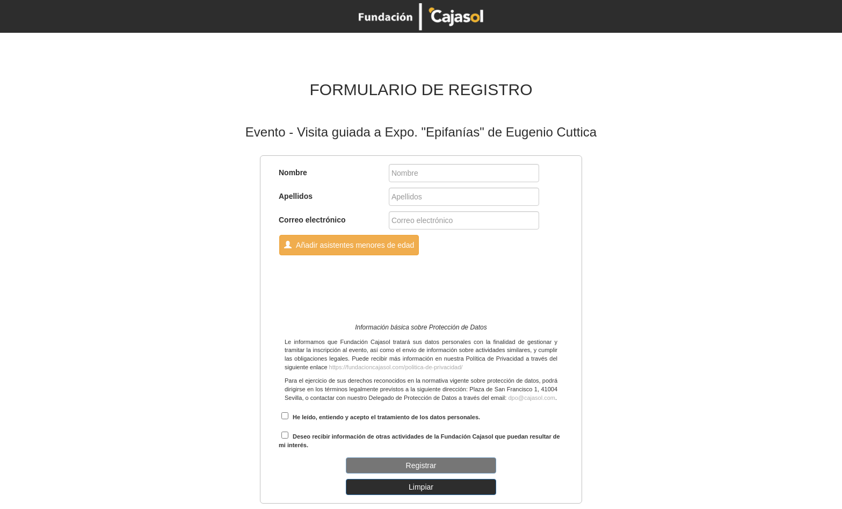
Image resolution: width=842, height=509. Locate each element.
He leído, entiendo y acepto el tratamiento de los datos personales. (380, 416)
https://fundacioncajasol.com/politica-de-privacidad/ (396, 367)
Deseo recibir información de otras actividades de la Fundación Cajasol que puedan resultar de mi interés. (419, 440)
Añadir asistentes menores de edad (349, 245)
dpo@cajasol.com (531, 398)
